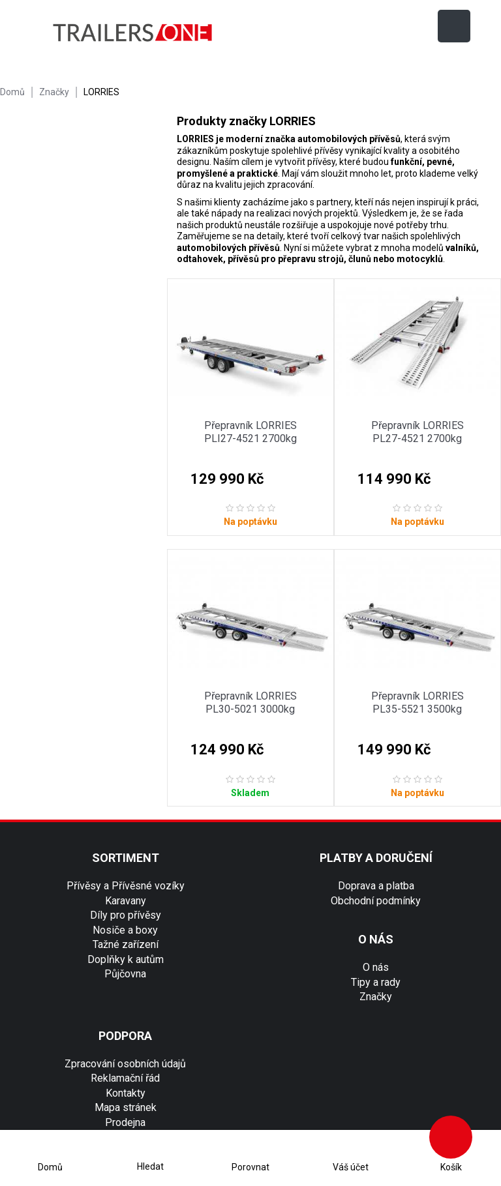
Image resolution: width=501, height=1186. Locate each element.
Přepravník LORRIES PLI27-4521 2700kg (250, 432)
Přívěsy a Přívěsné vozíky (126, 886)
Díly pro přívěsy (125, 915)
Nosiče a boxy (125, 930)
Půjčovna (125, 974)
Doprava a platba (376, 886)
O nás (376, 967)
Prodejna (125, 1122)
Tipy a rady (376, 982)
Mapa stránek (126, 1107)
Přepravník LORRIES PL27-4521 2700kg (417, 432)
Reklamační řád (125, 1078)
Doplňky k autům (125, 959)
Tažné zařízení (126, 944)
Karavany (125, 901)
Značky (375, 996)
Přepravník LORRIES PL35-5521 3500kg (417, 702)
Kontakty (125, 1093)
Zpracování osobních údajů (125, 1064)
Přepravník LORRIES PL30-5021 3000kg (250, 702)
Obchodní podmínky (376, 901)
